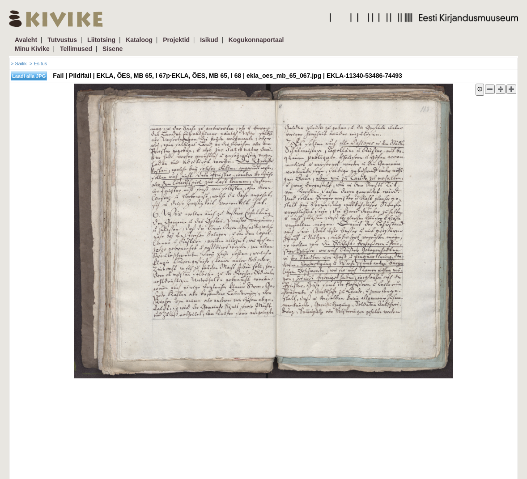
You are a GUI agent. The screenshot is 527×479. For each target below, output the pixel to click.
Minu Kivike (32, 48)
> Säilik (19, 63)
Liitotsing (101, 39)
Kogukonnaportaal (256, 39)
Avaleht (26, 39)
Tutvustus (62, 39)
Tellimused (76, 48)
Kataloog (139, 39)
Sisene (112, 48)
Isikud (209, 39)
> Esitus (38, 63)
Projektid (176, 39)
